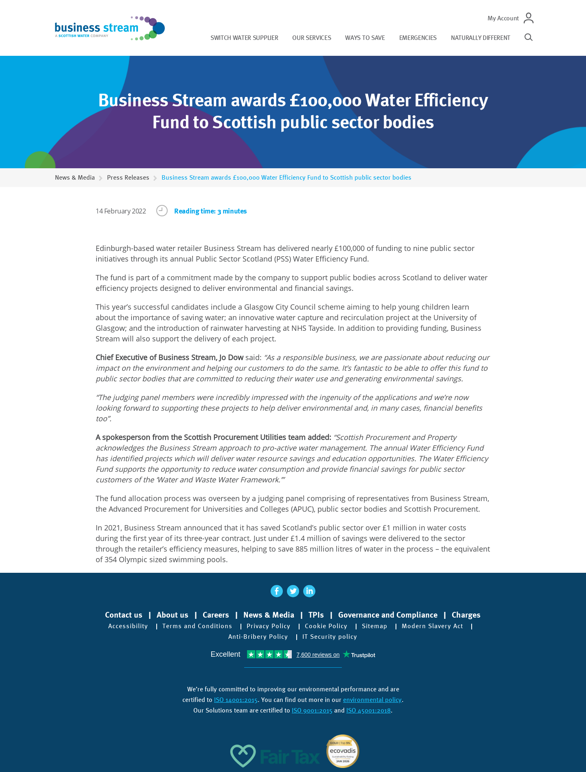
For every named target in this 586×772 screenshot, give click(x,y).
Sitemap (374, 626)
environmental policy (372, 700)
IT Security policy (329, 636)
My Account (503, 18)
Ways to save (365, 38)
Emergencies (418, 38)
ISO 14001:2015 (236, 700)
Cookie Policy (326, 626)
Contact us (123, 615)
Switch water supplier (244, 38)
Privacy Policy (269, 626)
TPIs (316, 615)
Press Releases (128, 177)
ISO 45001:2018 (368, 710)
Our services (311, 38)
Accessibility (128, 626)
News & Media (75, 177)
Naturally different (480, 38)
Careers (216, 615)
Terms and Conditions (197, 626)
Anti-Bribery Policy (258, 636)
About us (172, 615)
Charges (466, 615)
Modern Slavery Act (432, 626)
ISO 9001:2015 (312, 710)
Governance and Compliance (387, 615)
